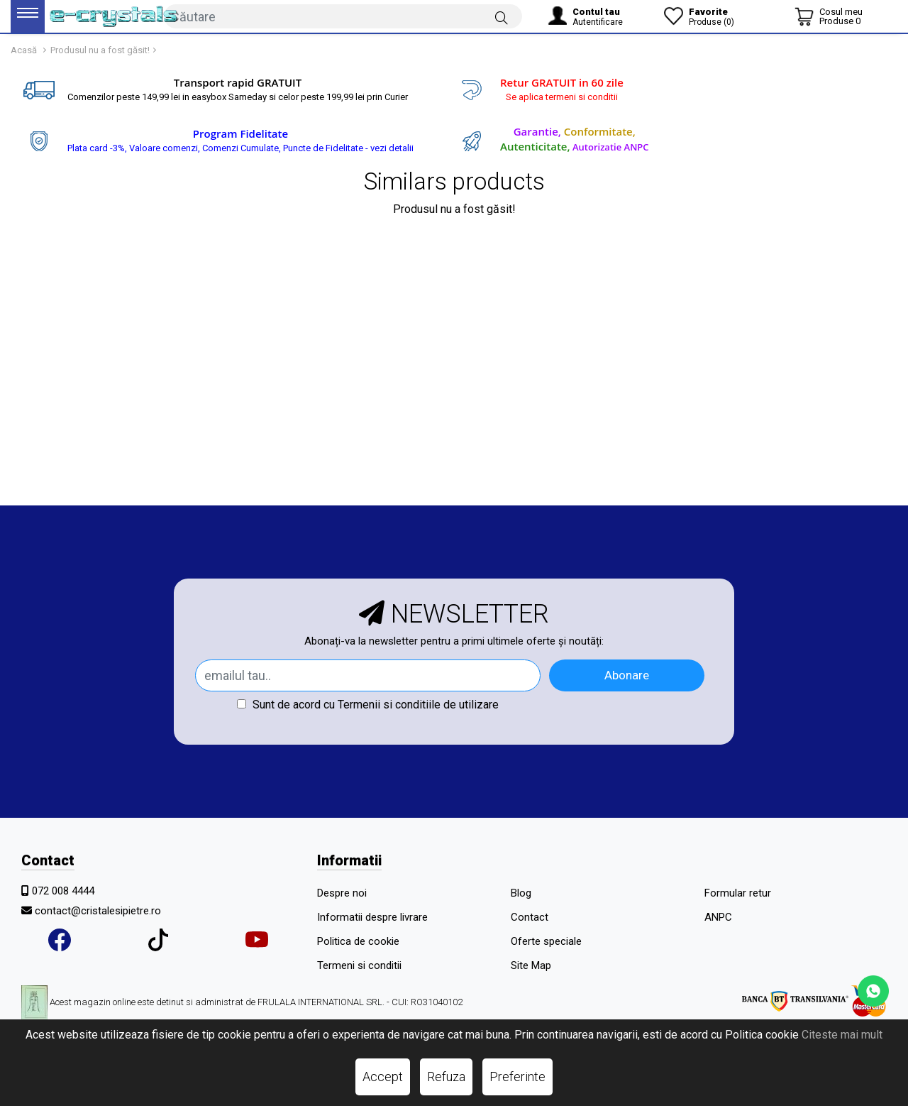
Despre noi (342, 893)
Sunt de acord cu (368, 704)
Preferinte (517, 1076)
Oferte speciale (546, 941)
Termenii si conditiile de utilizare (418, 704)
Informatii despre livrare (372, 917)
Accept (382, 1076)
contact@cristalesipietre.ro (98, 910)
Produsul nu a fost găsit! (100, 50)
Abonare (626, 675)
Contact (529, 917)
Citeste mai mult (842, 1034)
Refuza (446, 1076)
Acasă (24, 50)
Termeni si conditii (359, 965)
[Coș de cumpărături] (828, 16)
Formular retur (737, 893)
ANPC (718, 917)
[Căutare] (501, 17)
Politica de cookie (358, 941)
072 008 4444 (63, 891)
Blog (521, 893)
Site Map (531, 965)
